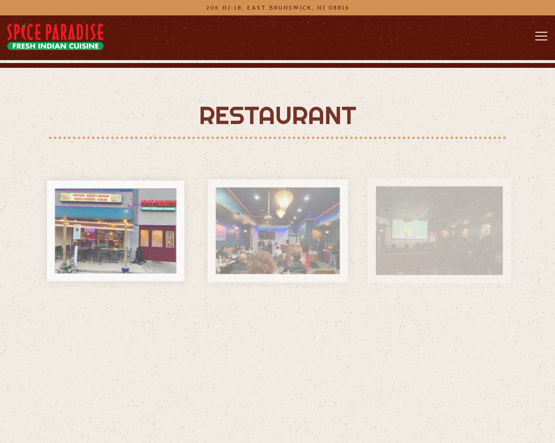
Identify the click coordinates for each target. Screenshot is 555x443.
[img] (115, 231)
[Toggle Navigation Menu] (541, 36)
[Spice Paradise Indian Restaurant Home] (55, 36)
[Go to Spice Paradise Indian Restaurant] (277, 7)
